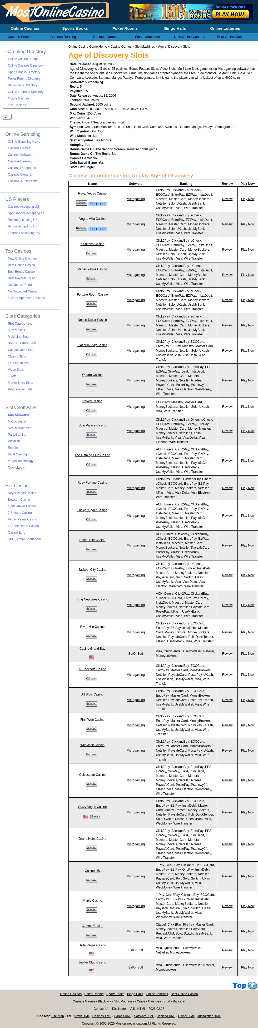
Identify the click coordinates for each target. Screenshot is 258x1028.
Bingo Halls (135, 994)
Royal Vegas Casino (92, 193)
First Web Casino (92, 720)
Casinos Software (20, 155)
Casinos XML (101, 1016)
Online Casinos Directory (25, 65)
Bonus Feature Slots (22, 343)
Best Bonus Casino (21, 272)
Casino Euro (16, 532)
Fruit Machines (18, 363)
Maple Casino (92, 900)
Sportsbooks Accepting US (26, 213)
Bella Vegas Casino (92, 945)
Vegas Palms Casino (92, 269)
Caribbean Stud (159, 1001)
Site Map (57, 1016)
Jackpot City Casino (92, 570)
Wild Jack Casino (92, 745)
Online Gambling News (24, 141)
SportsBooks (115, 994)
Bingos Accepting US (22, 226)
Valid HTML (138, 1009)
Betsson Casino (19, 499)
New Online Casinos (22, 258)
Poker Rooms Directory (24, 79)
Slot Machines (145, 46)
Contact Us (101, 1009)
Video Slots (16, 369)
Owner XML (186, 1016)
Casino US (92, 871)
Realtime (14, 448)
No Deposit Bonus (20, 285)
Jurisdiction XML (209, 1016)
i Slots (12, 376)
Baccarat (179, 1001)
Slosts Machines (147, 37)
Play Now (248, 199)
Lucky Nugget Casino (92, 510)
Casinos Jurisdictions (23, 181)
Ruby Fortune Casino (92, 482)
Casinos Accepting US (23, 206)
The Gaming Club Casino (92, 455)
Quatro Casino (92, 375)
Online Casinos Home (23, 59)
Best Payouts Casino (22, 278)
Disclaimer (119, 1009)
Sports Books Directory (24, 72)
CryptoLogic (16, 467)
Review (227, 199)
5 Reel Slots (16, 330)
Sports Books (75, 28)
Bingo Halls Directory (22, 85)
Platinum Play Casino (92, 345)
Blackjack (104, 1001)
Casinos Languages (22, 168)
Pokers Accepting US (23, 220)
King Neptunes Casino (92, 599)
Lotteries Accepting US (24, 233)
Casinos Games (19, 148)
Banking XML (166, 1016)
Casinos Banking (20, 161)
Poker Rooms (94, 994)
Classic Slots (17, 356)
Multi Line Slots (18, 337)
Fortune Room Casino (92, 294)
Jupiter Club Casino (92, 962)
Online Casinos (71, 994)
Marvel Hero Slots (20, 383)
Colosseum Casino (92, 775)
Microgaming (136, 199)
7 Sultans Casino (93, 244)
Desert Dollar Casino (92, 320)
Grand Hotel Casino (92, 839)
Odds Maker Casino (22, 506)
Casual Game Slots (21, 350)
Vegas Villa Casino (92, 219)
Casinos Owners (19, 174)
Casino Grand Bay (92, 648)
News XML (82, 1016)
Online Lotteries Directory (25, 92)
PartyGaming (17, 434)
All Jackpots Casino (92, 669)
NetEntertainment (20, 428)
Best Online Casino (21, 265)
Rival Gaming (17, 454)
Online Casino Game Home (87, 46)
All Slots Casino (92, 694)
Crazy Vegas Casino (92, 807)
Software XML (144, 1016)
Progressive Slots (20, 389)
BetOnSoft (135, 653)
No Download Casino (23, 291)
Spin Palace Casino (92, 425)
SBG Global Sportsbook (24, 539)
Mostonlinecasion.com (131, 1023)
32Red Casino (92, 401)
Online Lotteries (157, 994)
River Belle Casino (93, 540)
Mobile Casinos (18, 98)
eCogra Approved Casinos (26, 298)
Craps (141, 1001)
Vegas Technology (20, 461)
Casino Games (121, 46)
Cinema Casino (92, 926)
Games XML (122, 1016)
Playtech (14, 441)
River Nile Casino (92, 627)
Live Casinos (17, 105)
